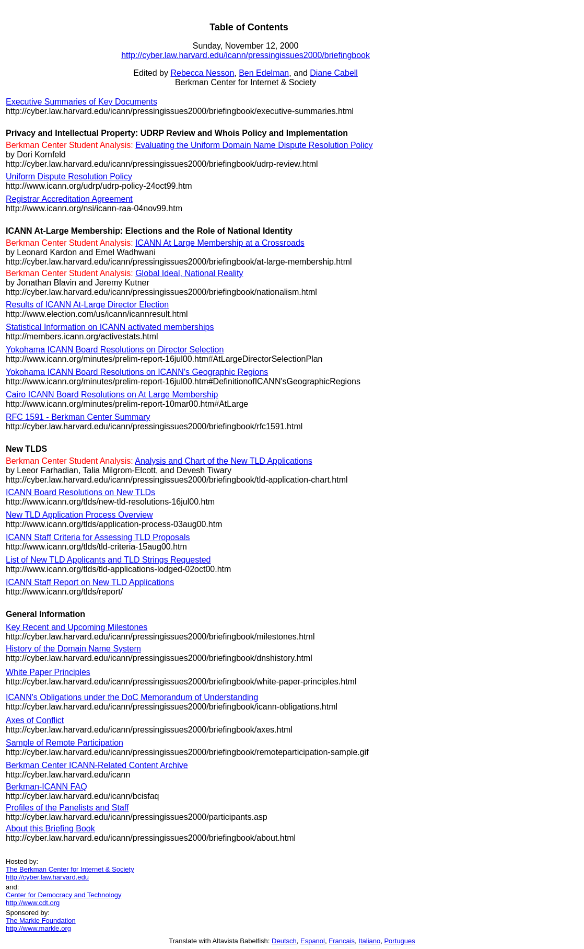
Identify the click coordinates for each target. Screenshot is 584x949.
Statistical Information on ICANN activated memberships (110, 327)
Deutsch (284, 941)
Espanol (312, 941)
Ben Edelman (264, 72)
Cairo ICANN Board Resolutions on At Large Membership (112, 394)
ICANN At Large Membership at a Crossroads (220, 242)
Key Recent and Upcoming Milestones (76, 627)
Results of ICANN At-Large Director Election (87, 304)
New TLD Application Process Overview (79, 514)
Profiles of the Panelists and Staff (67, 807)
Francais (342, 941)
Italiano (369, 941)
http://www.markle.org (38, 928)
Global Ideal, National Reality (189, 273)
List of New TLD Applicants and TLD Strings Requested (108, 559)
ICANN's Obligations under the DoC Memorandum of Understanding (132, 697)
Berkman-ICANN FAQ (46, 786)
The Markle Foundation (41, 920)
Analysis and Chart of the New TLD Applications (223, 460)
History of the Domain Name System (73, 648)
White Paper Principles (48, 672)
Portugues (399, 941)
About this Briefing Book (50, 828)
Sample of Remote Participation (64, 742)
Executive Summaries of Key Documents (81, 101)
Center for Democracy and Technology (64, 895)
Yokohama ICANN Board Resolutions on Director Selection (115, 349)
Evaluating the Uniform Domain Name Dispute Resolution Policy (253, 145)
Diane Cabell (334, 72)
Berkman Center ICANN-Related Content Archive (97, 765)
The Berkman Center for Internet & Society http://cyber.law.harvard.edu (70, 873)
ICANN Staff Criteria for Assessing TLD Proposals (98, 537)
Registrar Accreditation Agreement (69, 199)
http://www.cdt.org (33, 903)
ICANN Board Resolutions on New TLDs (80, 492)
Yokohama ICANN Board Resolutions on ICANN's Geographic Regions (137, 372)
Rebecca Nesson (202, 72)
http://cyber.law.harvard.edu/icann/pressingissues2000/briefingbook (245, 55)
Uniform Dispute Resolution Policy (69, 176)
